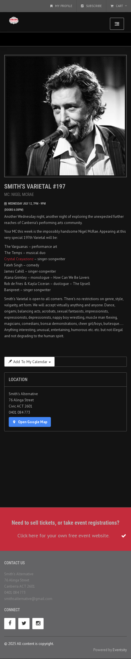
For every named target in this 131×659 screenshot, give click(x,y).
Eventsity (120, 649)
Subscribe (91, 6)
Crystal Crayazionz (18, 259)
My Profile (61, 6)
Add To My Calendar (29, 361)
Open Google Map (29, 422)
